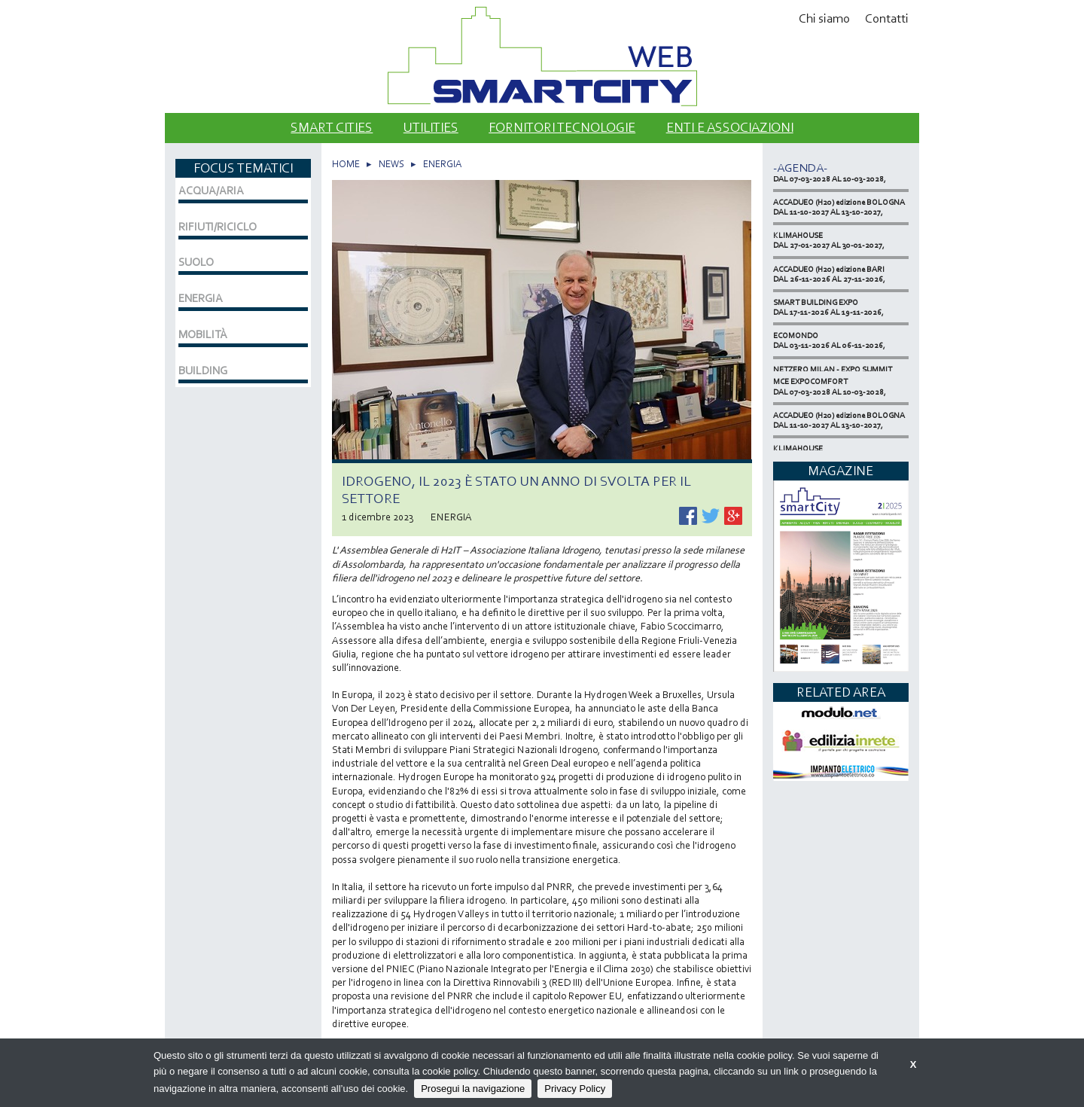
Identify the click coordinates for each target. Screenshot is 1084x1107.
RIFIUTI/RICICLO (217, 226)
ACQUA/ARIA (211, 190)
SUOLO (196, 262)
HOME (346, 163)
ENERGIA (442, 163)
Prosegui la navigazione (473, 1088)
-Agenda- (800, 167)
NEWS (391, 163)
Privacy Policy (574, 1088)
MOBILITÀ (202, 334)
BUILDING (202, 370)
